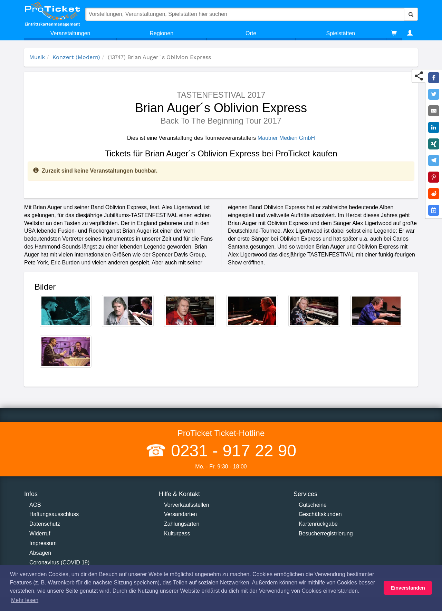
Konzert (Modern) (76, 57)
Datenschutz (44, 524)
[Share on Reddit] (433, 193)
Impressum (43, 543)
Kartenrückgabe (318, 524)
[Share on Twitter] (433, 94)
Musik (37, 57)
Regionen (162, 33)
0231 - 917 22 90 (231, 451)
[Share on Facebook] (433, 77)
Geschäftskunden (320, 514)
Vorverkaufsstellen (186, 505)
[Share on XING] (433, 143)
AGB (35, 505)
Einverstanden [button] (408, 588)
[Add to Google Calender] (433, 210)
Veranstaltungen (70, 33)
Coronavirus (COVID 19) (59, 562)
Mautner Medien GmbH (286, 138)
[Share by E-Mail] (433, 110)
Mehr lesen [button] (24, 600)
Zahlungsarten (181, 524)
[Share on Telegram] (433, 160)
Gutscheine (313, 505)
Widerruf (39, 533)
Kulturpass (177, 533)
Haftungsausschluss (54, 514)
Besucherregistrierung (326, 533)
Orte (251, 33)
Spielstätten (340, 33)
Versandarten (180, 514)
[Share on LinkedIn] (433, 127)
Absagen (40, 553)
